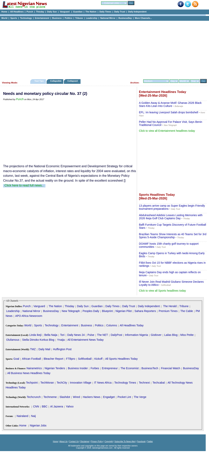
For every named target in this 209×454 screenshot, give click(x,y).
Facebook (141, 441)
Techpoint (32, 382)
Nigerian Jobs (38, 425)
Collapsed (73, 81)
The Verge (140, 397)
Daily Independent (137, 11)
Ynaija (61, 339)
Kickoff (98, 358)
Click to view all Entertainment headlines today (167, 130)
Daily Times (105, 11)
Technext (144, 382)
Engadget (109, 397)
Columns (111, 325)
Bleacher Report (53, 358)
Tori (62, 334)
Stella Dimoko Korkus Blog (38, 339)
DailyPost (116, 334)
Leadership (91, 18)
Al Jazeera (56, 406)
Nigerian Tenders (55, 368)
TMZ (33, 349)
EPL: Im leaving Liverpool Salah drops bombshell (168, 112)
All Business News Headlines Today (28, 373)
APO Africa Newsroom (28, 315)
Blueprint (107, 311)
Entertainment (42, 18)
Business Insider (78, 368)
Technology (26, 18)
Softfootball (85, 358)
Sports (13, 18)
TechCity (62, 382)
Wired (76, 397)
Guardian (77, 11)
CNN (36, 406)
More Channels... (143, 18)
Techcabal (159, 382)
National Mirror (107, 18)
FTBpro (70, 358)
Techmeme (50, 397)
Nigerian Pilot (123, 311)
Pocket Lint (124, 397)
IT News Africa (103, 382)
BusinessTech (149, 368)
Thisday (40, 11)
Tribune (79, 18)
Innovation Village (80, 382)
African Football (31, 358)
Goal (16, 358)
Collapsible (55, 81)
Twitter (150, 441)
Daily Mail (44, 349)
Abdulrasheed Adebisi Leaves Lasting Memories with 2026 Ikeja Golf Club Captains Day (171, 217)
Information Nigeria (136, 334)
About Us (64, 441)
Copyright (109, 441)
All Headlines (16, 11)
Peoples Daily (91, 311)
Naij (33, 416)
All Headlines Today (132, 325)
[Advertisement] (103, 49)
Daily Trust (119, 11)
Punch (30, 11)
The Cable (186, 311)
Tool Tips (39, 81)
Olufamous (12, 339)
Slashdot (65, 397)
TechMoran (47, 382)
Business (57, 18)
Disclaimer (84, 441)
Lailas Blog (171, 334)
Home (4, 11)
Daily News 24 (76, 334)
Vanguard (65, 11)
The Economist (130, 368)
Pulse (91, 334)
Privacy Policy (97, 441)
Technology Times (125, 382)
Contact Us (74, 441)
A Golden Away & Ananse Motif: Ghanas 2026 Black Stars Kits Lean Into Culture (170, 104)
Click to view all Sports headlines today (162, 290)
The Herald (170, 306)
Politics (68, 18)
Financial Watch (170, 368)
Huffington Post (62, 349)
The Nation (90, 11)
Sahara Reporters (145, 311)
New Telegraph (71, 311)
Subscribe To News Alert (124, 441)
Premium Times (168, 311)
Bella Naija (50, 334)
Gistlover (156, 334)
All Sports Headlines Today (121, 358)
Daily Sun (52, 11)
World (4, 18)
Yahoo (69, 406)
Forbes (95, 368)
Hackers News (91, 397)
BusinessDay (125, 18)
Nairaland (22, 416)
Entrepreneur (110, 368)
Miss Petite (186, 334)
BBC (44, 406)
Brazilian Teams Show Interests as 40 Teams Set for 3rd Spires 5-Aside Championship (172, 236)
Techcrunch (34, 397)
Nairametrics (34, 368)
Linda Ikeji (35, 334)
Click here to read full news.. (23, 185)
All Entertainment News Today (86, 339)
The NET (102, 334)
